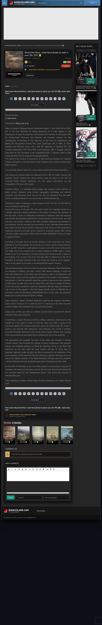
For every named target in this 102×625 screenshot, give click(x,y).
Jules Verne (14, 86)
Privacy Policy (41, 511)
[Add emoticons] (37, 469)
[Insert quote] (47, 469)
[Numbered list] (33, 469)
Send (10, 497)
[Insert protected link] (43, 469)
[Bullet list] (29, 469)
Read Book (30, 75)
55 (59, 99)
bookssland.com (10, 45)
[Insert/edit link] (40, 469)
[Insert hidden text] (53, 469)
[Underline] (15, 469)
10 (51, 99)
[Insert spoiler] (50, 469)
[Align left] (19, 469)
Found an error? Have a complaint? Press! (22, 415)
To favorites (30, 66)
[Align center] (22, 469)
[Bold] (8, 469)
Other (19, 45)
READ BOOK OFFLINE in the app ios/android (44, 70)
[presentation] (81, 50)
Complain (66, 66)
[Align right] (25, 469)
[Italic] (12, 469)
